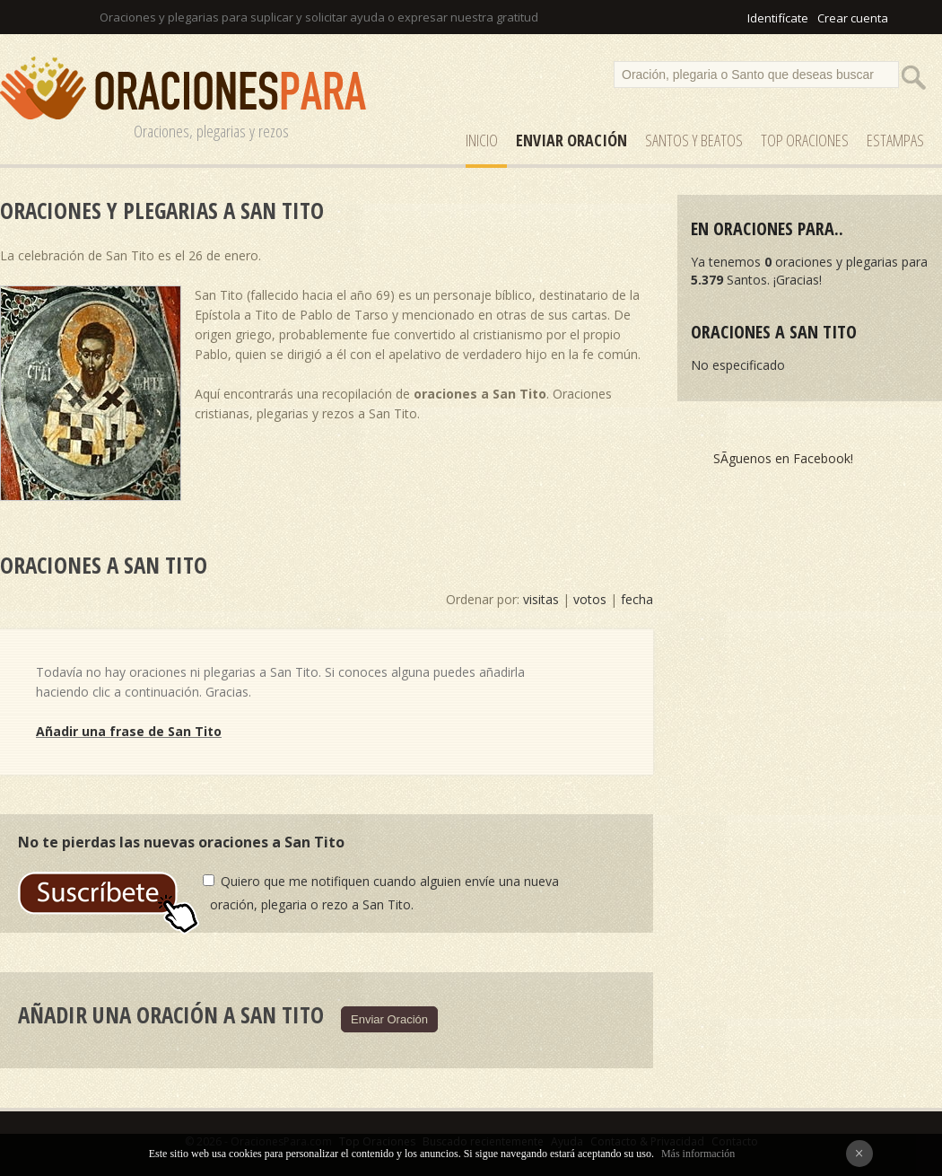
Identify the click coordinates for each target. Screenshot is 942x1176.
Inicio (482, 140)
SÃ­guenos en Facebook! (783, 458)
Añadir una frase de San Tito (129, 731)
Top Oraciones (805, 140)
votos (589, 599)
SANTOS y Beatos (694, 140)
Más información (698, 1153)
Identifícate (777, 18)
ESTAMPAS (895, 140)
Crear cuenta (852, 18)
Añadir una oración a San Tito (171, 1014)
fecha (637, 599)
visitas (541, 599)
